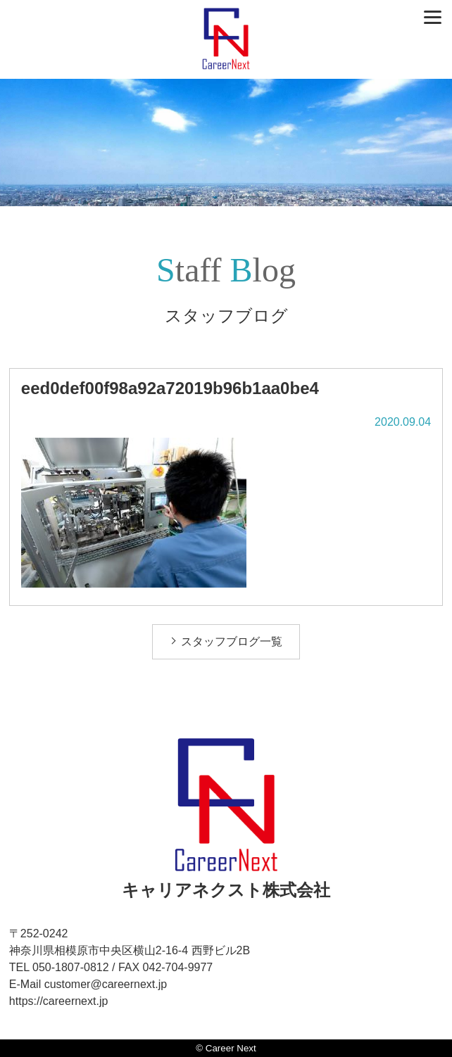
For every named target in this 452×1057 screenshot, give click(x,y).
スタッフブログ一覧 (231, 641)
